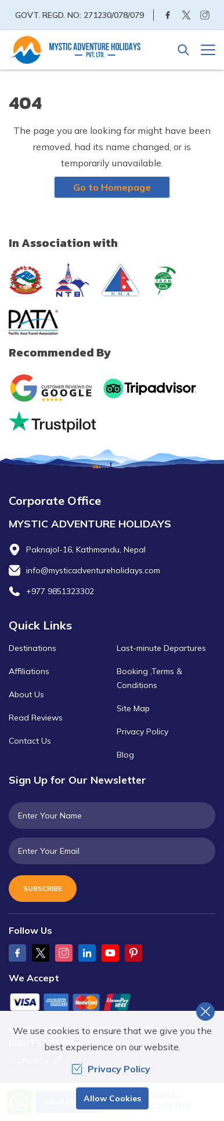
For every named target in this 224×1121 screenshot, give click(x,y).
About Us (26, 694)
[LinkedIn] (87, 953)
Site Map (133, 708)
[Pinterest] (133, 953)
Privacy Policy (142, 731)
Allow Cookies (112, 1098)
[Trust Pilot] (52, 422)
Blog (125, 754)
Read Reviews (36, 717)
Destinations (32, 648)
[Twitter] (186, 15)
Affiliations (29, 671)
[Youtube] (110, 953)
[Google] (54, 388)
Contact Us (30, 741)
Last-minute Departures (161, 648)
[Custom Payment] (112, 1003)
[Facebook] (167, 15)
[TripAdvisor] (149, 388)
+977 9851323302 (60, 591)
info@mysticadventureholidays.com (93, 570)
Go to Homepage (112, 187)
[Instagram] (204, 15)
